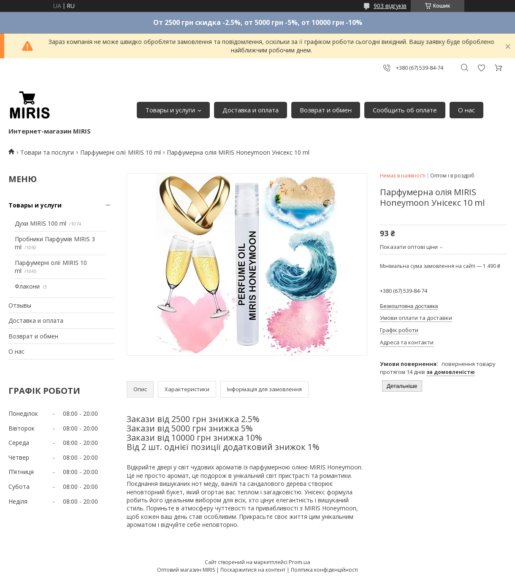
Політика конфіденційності (324, 569)
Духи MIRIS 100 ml (40, 223)
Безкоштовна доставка (409, 306)
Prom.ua (299, 562)
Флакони (27, 286)
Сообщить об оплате (405, 110)
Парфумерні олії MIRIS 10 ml (120, 152)
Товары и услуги (170, 110)
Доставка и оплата (250, 110)
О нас (466, 110)
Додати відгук (481, 67)
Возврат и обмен (326, 110)
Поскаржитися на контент (252, 569)
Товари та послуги (47, 152)
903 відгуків (390, 6)
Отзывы (19, 305)
